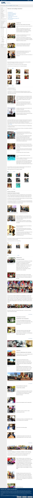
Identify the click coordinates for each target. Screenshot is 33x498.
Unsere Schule (2, 10)
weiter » (13, 68)
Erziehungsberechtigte (3, 19)
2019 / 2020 (2, 29)
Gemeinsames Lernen (2, 17)
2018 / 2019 (2, 30)
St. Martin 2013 (10, 17)
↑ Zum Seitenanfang (30, 314)
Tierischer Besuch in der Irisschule (12, 16)
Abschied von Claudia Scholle (12, 14)
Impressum (2, 46)
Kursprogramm (2, 14)
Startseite (7, 5)
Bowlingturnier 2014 (10, 15)
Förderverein (2, 23)
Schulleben (2, 11)
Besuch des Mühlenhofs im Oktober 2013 (13, 18)
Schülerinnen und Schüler (3, 38)
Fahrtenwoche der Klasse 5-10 (12, 13)
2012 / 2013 (2, 42)
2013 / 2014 (14, 5)
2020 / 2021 (2, 28)
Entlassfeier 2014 (10, 12)
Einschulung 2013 (10, 19)
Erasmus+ (2, 24)
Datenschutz (2, 45)
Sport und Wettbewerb (2, 13)
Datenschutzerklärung (15, 495)
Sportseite (10, 124)
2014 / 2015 (2, 35)
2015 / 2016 (2, 34)
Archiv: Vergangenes (10, 5)
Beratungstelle (2, 22)
